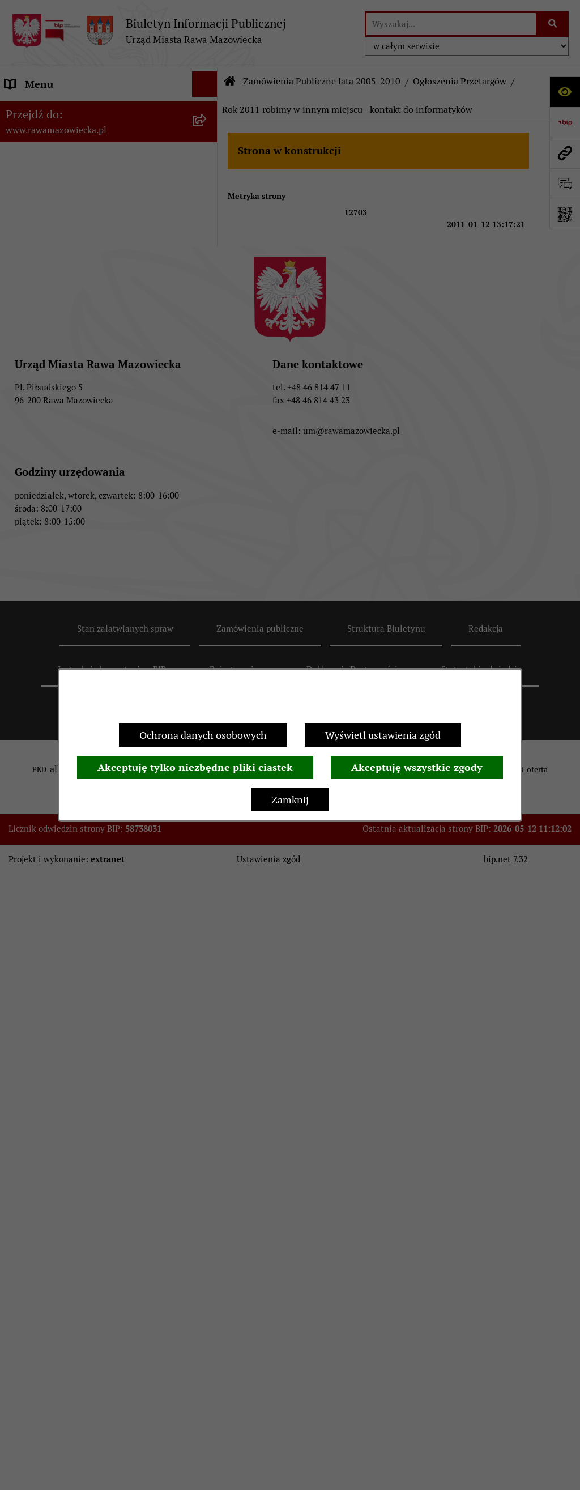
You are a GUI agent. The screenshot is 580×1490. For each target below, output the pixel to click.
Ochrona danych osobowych (203, 735)
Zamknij (290, 799)
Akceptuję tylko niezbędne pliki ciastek (195, 767)
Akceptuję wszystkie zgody (417, 767)
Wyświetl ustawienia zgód (383, 735)
